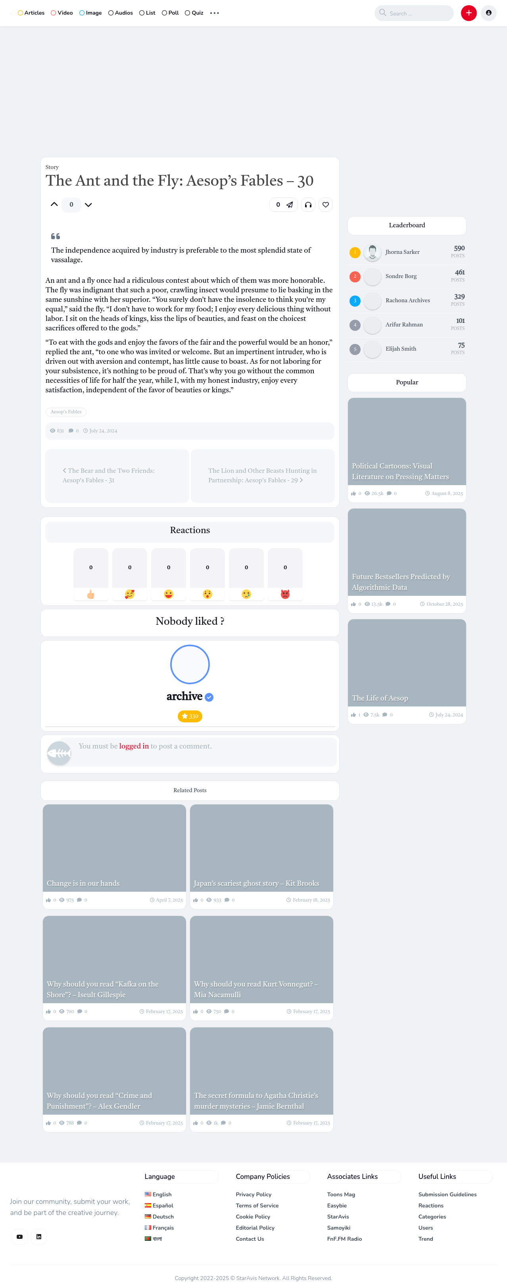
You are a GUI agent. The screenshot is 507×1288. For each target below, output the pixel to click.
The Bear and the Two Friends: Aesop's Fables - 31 (109, 475)
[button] (469, 13)
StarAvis (338, 1217)
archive (190, 697)
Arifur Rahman (404, 325)
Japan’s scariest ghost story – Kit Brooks (256, 883)
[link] (326, 205)
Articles (31, 13)
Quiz (194, 13)
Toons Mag (341, 1194)
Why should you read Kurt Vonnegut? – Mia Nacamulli (256, 990)
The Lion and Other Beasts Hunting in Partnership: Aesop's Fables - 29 (262, 476)
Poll (170, 13)
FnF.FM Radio (344, 1239)
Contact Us (250, 1239)
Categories (432, 1217)
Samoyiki (339, 1228)
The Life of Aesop (380, 698)
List (147, 13)
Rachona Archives (408, 300)
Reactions (431, 1205)
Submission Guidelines (448, 1194)
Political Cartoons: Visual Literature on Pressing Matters (400, 472)
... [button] (214, 12)
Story (52, 167)
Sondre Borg (401, 276)
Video (62, 13)
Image (90, 13)
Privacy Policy (254, 1194)
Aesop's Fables (66, 412)
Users (426, 1228)
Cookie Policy (253, 1217)
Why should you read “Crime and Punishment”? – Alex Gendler (99, 1101)
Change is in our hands (83, 883)
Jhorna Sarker (402, 252)
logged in (134, 746)
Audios (120, 13)
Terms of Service (257, 1205)
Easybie (337, 1205)
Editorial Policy (255, 1228)
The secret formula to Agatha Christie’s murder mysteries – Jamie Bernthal (256, 1101)
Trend (426, 1239)
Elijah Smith (401, 349)
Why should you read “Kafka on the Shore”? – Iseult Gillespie (103, 990)
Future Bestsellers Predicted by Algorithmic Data (401, 582)
